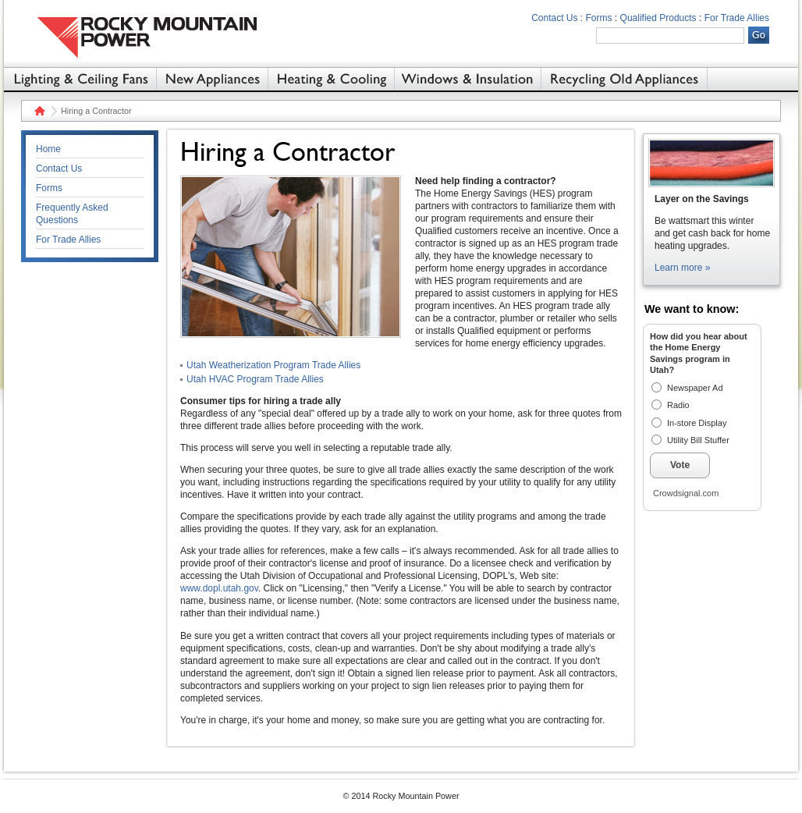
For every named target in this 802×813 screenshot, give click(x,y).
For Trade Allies (736, 17)
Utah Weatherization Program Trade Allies (273, 365)
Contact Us (59, 168)
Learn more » (682, 267)
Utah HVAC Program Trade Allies (255, 379)
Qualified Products (658, 17)
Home (38, 111)
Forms (599, 17)
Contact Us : (557, 17)
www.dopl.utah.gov (219, 588)
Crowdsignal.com (686, 493)
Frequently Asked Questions (72, 213)
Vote (680, 465)
